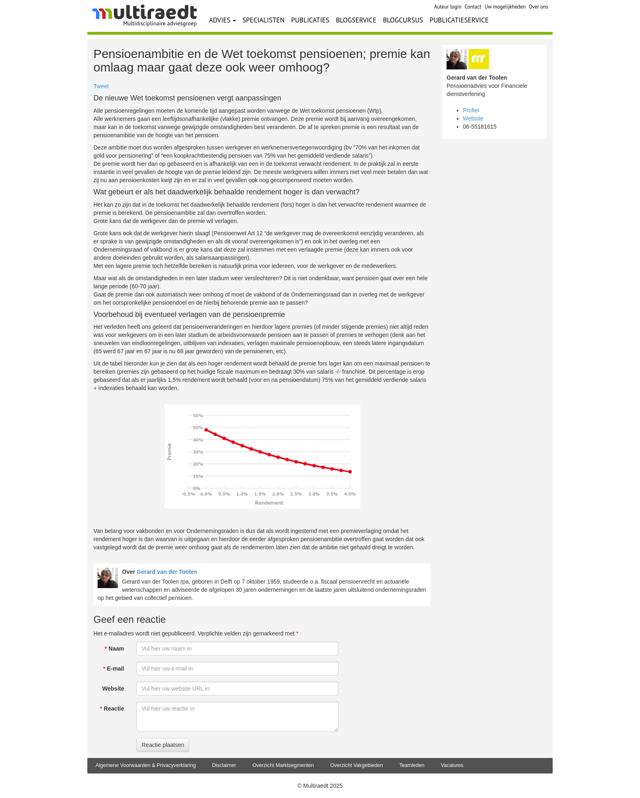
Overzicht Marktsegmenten (282, 765)
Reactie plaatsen (163, 745)
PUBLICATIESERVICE (459, 20)
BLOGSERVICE (356, 20)
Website (113, 688)
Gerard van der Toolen (167, 571)
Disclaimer (224, 765)
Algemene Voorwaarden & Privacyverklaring (146, 765)
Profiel (471, 110)
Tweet (101, 86)
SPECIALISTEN (263, 20)
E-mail (113, 668)
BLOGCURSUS (403, 20)
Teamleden (411, 765)
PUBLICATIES (310, 20)
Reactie (112, 708)
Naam (114, 648)
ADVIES (222, 20)
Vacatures (452, 765)
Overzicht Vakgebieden (356, 765)
